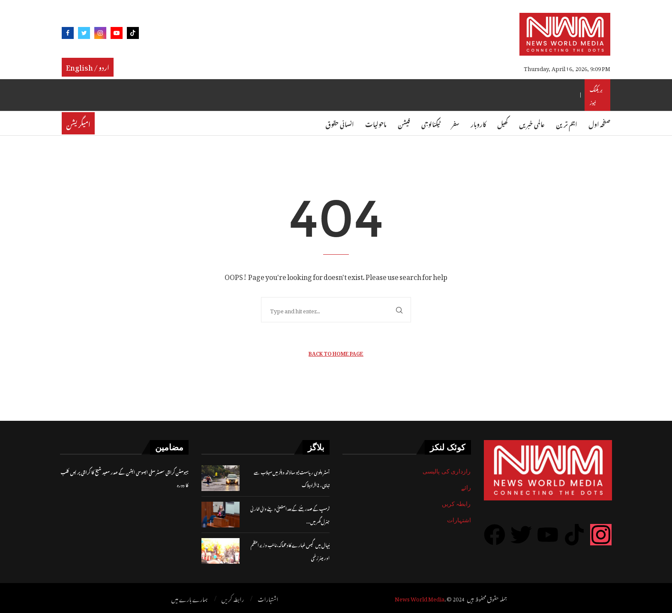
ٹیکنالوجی (430, 123)
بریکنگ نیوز (596, 95)
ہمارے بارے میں (189, 598)
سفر (455, 123)
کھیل (502, 123)
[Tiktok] (133, 34)
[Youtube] (117, 34)
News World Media (419, 598)
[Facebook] (68, 34)
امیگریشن (78, 123)
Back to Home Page (336, 352)
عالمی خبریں (532, 123)
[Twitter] (84, 34)
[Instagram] (100, 34)
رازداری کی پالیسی (447, 471)
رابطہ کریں (456, 503)
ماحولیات (376, 123)
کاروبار (478, 123)
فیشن (404, 123)
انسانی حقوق (339, 123)
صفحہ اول (599, 123)
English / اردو (87, 66)
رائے (466, 487)
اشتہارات (459, 520)
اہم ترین (566, 123)
